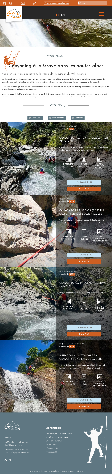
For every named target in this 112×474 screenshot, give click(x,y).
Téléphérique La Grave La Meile (59, 433)
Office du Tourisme (54, 441)
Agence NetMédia (75, 471)
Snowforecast (51, 444)
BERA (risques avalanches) (57, 437)
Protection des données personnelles (43, 471)
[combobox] (92, 3)
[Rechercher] (108, 3)
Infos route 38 (51, 452)
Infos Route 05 (52, 448)
